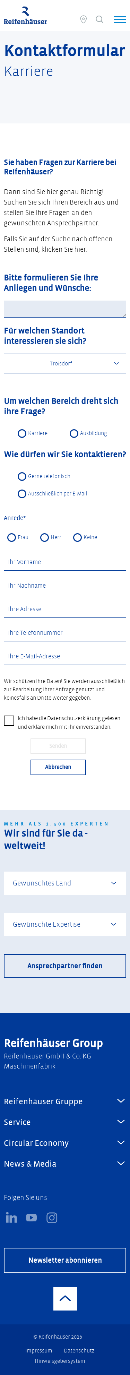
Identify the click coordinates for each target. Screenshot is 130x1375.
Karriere (37, 434)
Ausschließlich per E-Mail (57, 494)
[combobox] (65, 364)
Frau (23, 538)
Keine (90, 538)
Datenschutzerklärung (74, 719)
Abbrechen (58, 768)
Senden (58, 747)
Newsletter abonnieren (65, 1260)
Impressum (39, 1351)
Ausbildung (93, 434)
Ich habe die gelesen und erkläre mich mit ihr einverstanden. (69, 723)
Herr (56, 538)
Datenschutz (79, 1351)
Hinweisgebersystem (60, 1361)
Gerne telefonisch (49, 477)
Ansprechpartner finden (65, 966)
